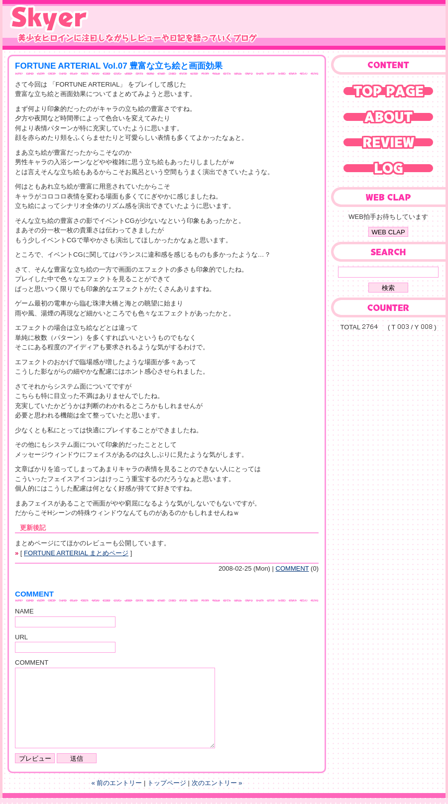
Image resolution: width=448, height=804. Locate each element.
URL (21, 637)
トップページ (166, 783)
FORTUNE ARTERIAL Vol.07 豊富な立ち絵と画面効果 (119, 66)
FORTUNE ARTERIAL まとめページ (76, 553)
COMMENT (292, 568)
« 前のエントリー (117, 783)
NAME (24, 611)
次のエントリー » (217, 783)
